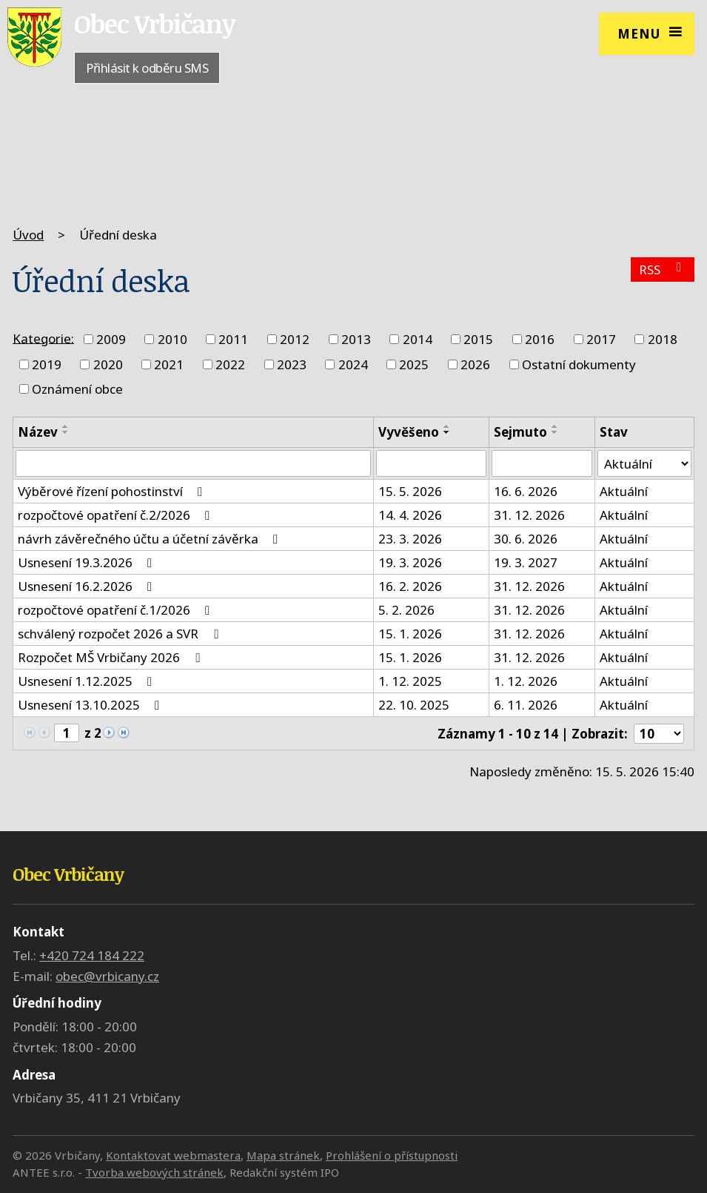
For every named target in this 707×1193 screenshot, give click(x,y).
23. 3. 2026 (410, 538)
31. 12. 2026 (529, 514)
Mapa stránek (283, 1155)
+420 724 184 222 (91, 955)
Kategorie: (43, 337)
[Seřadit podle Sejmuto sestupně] (555, 432)
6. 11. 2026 (525, 704)
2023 (291, 364)
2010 (172, 339)
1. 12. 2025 (410, 681)
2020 (108, 364)
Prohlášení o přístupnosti (392, 1155)
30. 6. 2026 (525, 538)
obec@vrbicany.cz (107, 976)
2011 (233, 339)
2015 (478, 339)
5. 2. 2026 (406, 609)
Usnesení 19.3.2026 (88, 562)
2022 (230, 364)
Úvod (28, 234)
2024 (353, 364)
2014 (417, 339)
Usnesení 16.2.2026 (88, 586)
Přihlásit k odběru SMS (147, 67)
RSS (663, 269)
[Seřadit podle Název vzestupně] (66, 426)
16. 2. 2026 (410, 586)
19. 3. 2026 (410, 562)
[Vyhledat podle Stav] (644, 463)
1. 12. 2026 (525, 681)
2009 (111, 339)
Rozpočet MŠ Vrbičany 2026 (111, 657)
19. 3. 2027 (525, 562)
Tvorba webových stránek (154, 1172)
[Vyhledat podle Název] (193, 463)
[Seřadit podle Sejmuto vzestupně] (555, 426)
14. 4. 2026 (410, 514)
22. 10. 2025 (413, 704)
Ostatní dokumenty (579, 364)
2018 (662, 339)
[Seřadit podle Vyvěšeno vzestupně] (447, 426)
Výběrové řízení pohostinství (113, 491)
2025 (414, 364)
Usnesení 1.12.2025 (88, 681)
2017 (601, 339)
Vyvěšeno (408, 431)
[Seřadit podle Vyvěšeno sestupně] (447, 432)
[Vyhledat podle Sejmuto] (542, 463)
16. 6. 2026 (525, 491)
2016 (539, 339)
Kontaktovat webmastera (173, 1155)
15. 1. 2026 (410, 633)
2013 (356, 339)
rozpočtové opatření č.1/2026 (116, 609)
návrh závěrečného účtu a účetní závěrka (151, 538)
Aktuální (624, 491)
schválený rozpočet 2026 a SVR (121, 633)
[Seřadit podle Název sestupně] (66, 432)
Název (38, 431)
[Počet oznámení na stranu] (659, 734)
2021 (169, 364)
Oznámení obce (77, 388)
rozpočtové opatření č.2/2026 (116, 514)
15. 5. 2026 (410, 491)
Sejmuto (520, 431)
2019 (46, 364)
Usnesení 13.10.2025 (91, 704)
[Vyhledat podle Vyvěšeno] (431, 463)
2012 (294, 339)
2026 (475, 364)
